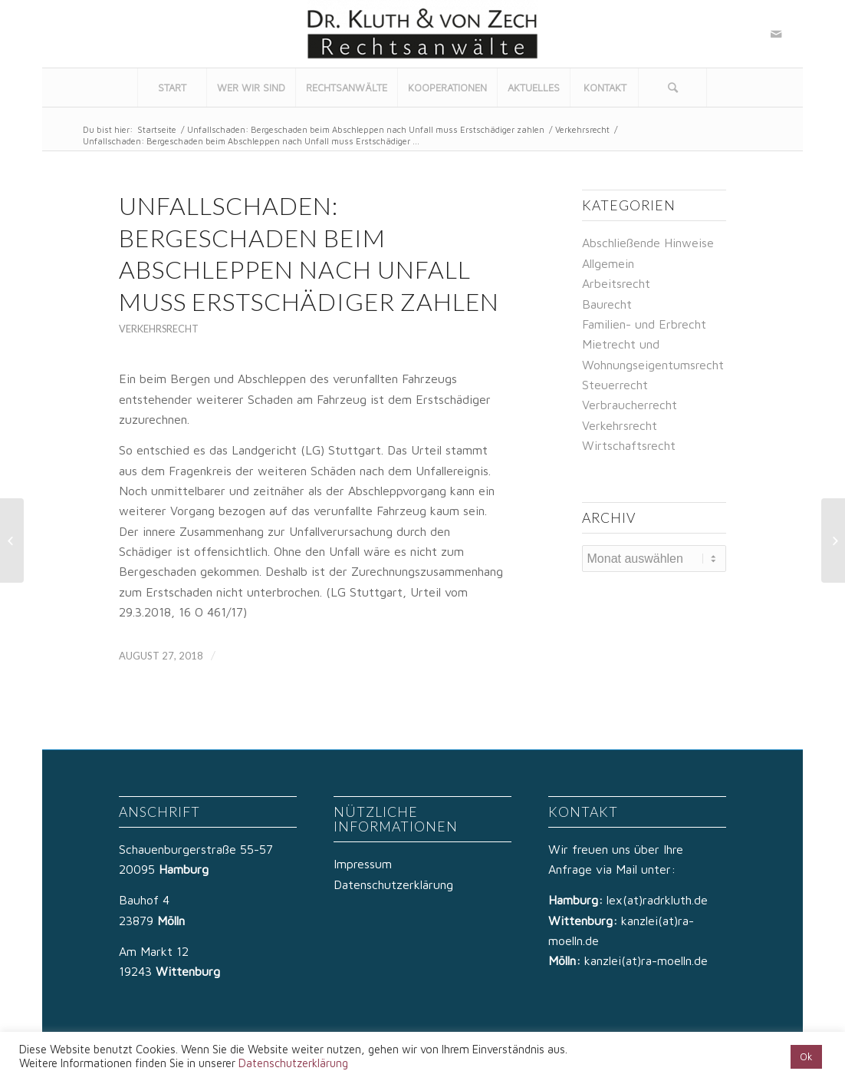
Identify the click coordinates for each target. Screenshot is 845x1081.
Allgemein (608, 263)
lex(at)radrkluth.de (659, 900)
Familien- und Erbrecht (644, 324)
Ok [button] (806, 1056)
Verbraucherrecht (629, 405)
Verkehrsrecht (582, 129)
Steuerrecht (615, 385)
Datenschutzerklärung (393, 884)
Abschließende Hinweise (648, 243)
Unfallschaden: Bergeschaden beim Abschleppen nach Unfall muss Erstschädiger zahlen (365, 129)
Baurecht (607, 304)
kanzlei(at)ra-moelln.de (646, 960)
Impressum (363, 864)
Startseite (156, 129)
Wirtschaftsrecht (629, 445)
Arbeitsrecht (616, 283)
